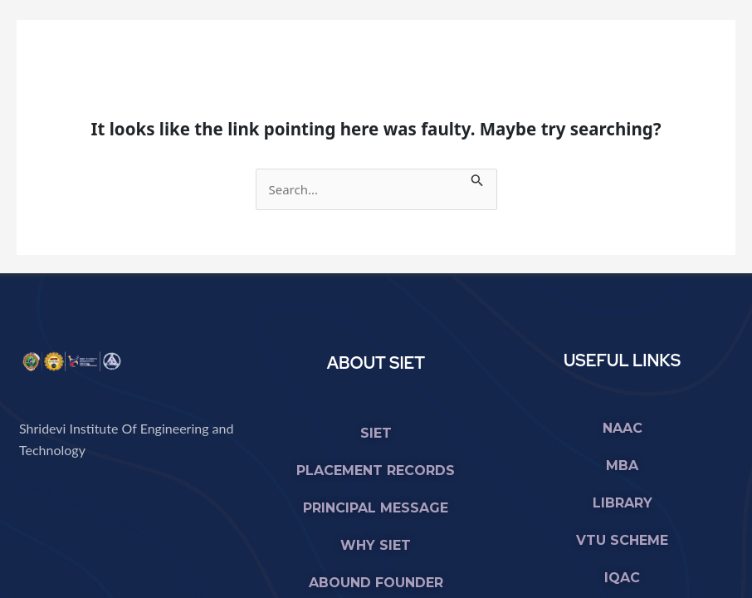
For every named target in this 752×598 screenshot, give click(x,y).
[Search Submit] (477, 179)
